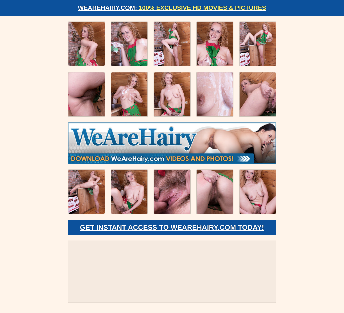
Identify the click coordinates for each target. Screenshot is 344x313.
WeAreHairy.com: (172, 7)
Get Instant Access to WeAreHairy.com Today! (172, 227)
